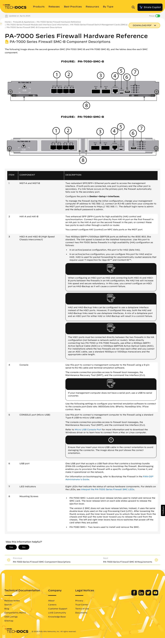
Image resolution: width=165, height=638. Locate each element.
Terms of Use (82, 608)
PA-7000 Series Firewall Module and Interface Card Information (37, 24)
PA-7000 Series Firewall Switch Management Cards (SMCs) (98, 24)
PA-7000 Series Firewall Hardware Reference (59, 22)
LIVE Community (57, 612)
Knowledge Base (57, 616)
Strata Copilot (150, 7)
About (51, 600)
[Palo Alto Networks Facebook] (134, 594)
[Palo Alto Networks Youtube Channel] (155, 594)
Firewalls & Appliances (23, 22)
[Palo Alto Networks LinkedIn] (141, 594)
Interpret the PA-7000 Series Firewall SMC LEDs (107, 489)
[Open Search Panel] (134, 7)
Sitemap (8, 620)
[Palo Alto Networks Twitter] (149, 594)
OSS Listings (11, 616)
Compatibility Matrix (15, 612)
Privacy (79, 600)
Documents (81, 612)
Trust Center (81, 604)
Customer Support (57, 608)
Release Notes (12, 600)
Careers (52, 604)
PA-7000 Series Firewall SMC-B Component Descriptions (34, 27)
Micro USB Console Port (88, 429)
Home (8, 22)
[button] (163, 510)
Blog (6, 608)
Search (8, 604)
